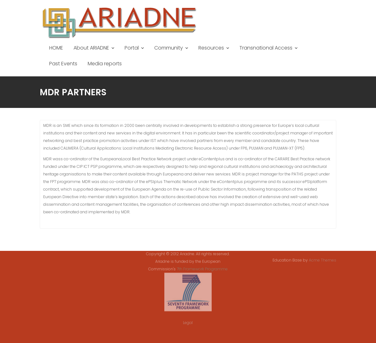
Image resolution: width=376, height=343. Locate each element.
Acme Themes (322, 260)
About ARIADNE (91, 47)
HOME (56, 47)
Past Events (63, 63)
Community (168, 47)
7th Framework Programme (202, 265)
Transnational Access (265, 47)
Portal (132, 47)
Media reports (105, 63)
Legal (188, 319)
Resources (211, 47)
